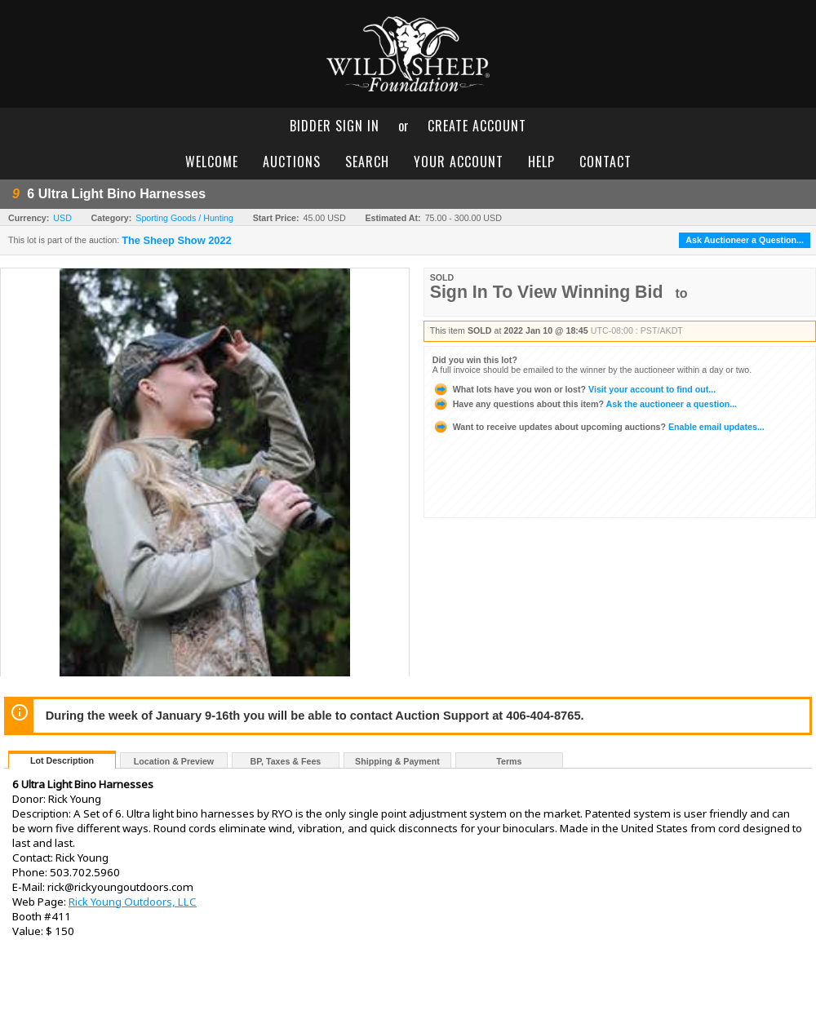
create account (477, 125)
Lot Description (62, 760)
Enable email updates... (598, 427)
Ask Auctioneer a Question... (744, 240)
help (541, 161)
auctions (292, 161)
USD (62, 218)
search (367, 161)
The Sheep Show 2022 (176, 240)
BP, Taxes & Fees (286, 761)
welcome (211, 161)
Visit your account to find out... (574, 389)
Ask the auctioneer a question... (584, 404)
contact (605, 161)
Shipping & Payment (397, 761)
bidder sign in (334, 125)
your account (458, 161)
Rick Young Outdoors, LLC (133, 901)
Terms (508, 761)
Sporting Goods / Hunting (184, 218)
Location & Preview (174, 761)
